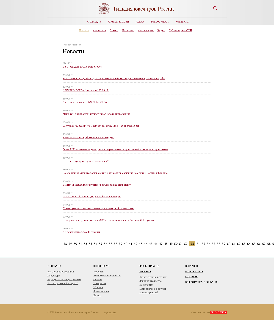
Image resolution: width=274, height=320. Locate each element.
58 (218, 243)
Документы (146, 284)
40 (125, 243)
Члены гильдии (149, 265)
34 (95, 243)
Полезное (145, 271)
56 (208, 243)
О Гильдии (94, 21)
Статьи (114, 30)
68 (269, 243)
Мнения (98, 287)
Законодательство (150, 281)
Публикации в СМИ (180, 30)
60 (228, 243)
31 (80, 243)
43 (140, 243)
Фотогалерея (146, 30)
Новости (84, 30)
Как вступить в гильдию (201, 281)
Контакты (182, 21)
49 (171, 243)
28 (65, 243)
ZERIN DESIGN (218, 312)
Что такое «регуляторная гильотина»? (85, 161)
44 (145, 243)
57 (213, 243)
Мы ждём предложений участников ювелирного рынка (96, 114)
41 (130, 243)
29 (70, 243)
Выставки (191, 265)
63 (244, 243)
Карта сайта (110, 312)
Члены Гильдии (118, 21)
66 (259, 243)
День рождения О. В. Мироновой (82, 66)
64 (249, 243)
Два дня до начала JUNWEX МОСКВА (85, 102)
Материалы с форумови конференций (152, 290)
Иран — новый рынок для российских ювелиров (92, 196)
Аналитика (99, 30)
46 (156, 243)
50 (176, 243)
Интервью (128, 30)
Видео (161, 30)
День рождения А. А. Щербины (81, 232)
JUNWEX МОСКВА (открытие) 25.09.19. (86, 90)
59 (223, 243)
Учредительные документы (64, 279)
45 (150, 243)
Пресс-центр (101, 265)
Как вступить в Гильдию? (62, 283)
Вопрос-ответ (160, 21)
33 (90, 243)
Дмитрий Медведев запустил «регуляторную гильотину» (97, 184)
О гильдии (54, 265)
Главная (67, 44)
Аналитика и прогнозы (107, 275)
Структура (53, 275)
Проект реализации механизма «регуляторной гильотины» (98, 208)
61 (233, 243)
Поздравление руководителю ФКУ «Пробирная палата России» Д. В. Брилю (108, 220)
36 (105, 243)
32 (85, 243)
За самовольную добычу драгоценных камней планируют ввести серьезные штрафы (114, 78)
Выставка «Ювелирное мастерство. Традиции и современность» (102, 125)
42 (135, 243)
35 (100, 243)
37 (110, 243)
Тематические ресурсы (153, 277)
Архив (140, 21)
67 (264, 243)
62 (239, 243)
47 (161, 243)
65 (254, 243)
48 (166, 243)
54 (198, 243)
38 (115, 243)
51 (181, 243)
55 (203, 243)
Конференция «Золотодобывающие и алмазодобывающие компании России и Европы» (116, 173)
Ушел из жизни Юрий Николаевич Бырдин (88, 137)
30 (75, 243)
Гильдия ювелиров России (143, 8)
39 (120, 243)
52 (186, 243)
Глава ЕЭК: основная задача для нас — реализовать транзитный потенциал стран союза (115, 149)
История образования (60, 271)
